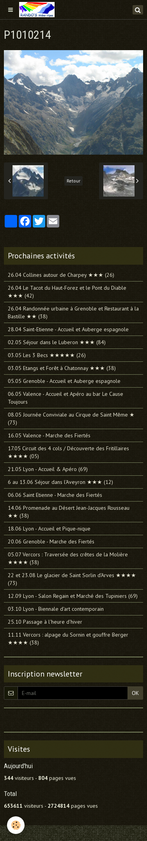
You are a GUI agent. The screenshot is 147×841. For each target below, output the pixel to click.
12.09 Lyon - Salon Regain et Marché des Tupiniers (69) (73, 595)
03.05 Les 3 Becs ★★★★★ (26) (47, 355)
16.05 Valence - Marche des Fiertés (49, 435)
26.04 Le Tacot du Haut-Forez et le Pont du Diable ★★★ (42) (67, 291)
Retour (73, 181)
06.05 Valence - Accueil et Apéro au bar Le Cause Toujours (65, 397)
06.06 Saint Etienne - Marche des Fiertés (55, 494)
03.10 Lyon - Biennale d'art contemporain (56, 608)
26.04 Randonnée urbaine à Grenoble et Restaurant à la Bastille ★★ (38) (73, 312)
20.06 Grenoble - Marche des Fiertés (51, 541)
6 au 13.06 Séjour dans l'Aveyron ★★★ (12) (60, 481)
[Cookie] (16, 825)
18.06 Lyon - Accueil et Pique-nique (49, 528)
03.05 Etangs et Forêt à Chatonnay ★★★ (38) (62, 368)
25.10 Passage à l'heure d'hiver (45, 621)
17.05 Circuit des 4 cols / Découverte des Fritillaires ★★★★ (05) (68, 452)
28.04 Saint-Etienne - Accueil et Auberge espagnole (68, 329)
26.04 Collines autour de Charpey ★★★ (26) (61, 274)
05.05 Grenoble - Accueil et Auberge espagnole (64, 380)
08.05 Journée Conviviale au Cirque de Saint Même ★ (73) (71, 418)
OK (135, 693)
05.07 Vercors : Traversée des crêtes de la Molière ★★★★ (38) (68, 558)
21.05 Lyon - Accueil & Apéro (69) (48, 469)
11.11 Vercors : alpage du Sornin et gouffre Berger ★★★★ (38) (68, 638)
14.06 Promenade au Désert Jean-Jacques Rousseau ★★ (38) (68, 511)
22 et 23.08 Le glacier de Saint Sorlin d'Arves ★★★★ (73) (72, 579)
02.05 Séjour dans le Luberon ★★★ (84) (57, 342)
